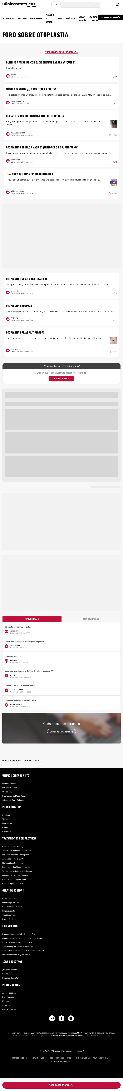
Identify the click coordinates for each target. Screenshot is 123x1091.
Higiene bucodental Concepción (15, 855)
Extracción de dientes (11, 919)
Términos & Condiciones (60, 1062)
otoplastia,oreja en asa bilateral (26, 278)
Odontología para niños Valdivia (15, 875)
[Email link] (71, 1018)
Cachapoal (6, 831)
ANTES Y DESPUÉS (82, 18)
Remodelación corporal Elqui (14, 879)
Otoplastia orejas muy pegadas (25, 332)
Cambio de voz (8, 915)
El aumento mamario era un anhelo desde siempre (22, 938)
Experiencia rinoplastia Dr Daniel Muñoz (18, 934)
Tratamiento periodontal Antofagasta (17, 871)
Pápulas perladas (9, 898)
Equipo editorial (8, 974)
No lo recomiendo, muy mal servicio (16, 955)
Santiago (6, 815)
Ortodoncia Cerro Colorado (13, 800)
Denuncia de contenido (11, 978)
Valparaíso (6, 819)
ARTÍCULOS (70, 18)
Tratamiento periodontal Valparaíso (16, 850)
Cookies (49, 1058)
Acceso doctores (9, 993)
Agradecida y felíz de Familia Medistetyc (19, 946)
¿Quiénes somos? (9, 970)
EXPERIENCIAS (36, 18)
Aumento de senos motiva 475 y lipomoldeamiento (23, 950)
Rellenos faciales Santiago (13, 846)
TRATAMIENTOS (8, 18)
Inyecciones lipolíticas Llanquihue (16, 867)
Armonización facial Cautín (13, 859)
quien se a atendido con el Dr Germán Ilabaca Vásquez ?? (41, 62)
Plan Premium (8, 997)
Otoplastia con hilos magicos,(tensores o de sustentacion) (42, 147)
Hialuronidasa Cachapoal (12, 863)
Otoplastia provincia (19, 305)
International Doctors (11, 1009)
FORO (60, 18)
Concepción (7, 823)
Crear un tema (61, 378)
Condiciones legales (81, 1058)
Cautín (5, 827)
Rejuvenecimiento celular (12, 907)
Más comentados (91, 619)
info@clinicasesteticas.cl (73, 1051)
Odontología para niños (11, 903)
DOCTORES (22, 18)
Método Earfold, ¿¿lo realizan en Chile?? (31, 89)
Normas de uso (38, 1058)
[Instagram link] (52, 1019)
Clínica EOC (7, 792)
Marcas (5, 1001)
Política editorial (100, 1058)
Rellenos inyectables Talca (13, 883)
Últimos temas (32, 618)
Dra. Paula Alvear (9, 788)
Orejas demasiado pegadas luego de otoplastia (35, 115)
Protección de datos (20, 1058)
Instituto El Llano (9, 783)
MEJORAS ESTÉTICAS (93, 18)
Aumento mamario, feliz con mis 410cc (18, 942)
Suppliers (6, 1005)
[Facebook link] (61, 1019)
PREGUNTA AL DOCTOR (50, 18)
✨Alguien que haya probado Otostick (29, 174)
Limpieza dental (8, 911)
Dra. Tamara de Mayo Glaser (14, 796)
